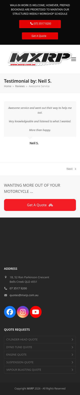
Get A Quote (40, 36)
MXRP (30, 388)
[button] (73, 59)
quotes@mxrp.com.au (24, 295)
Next (71, 169)
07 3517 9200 (18, 288)
